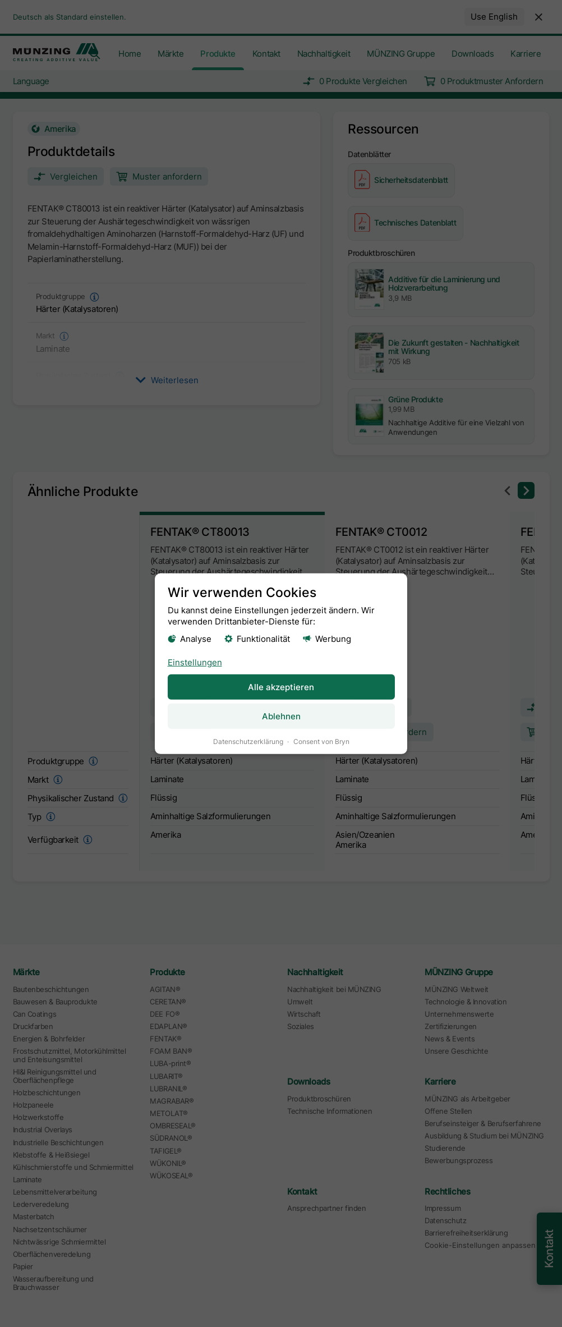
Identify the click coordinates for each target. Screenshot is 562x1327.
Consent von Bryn (321, 741)
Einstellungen (195, 661)
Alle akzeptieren (281, 686)
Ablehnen (281, 715)
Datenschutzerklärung (248, 741)
